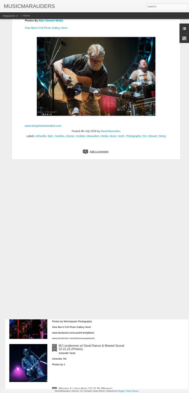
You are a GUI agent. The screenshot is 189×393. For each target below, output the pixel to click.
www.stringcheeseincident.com (43, 88)
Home (26, 15)
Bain (50, 98)
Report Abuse (132, 391)
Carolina (59, 98)
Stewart (152, 98)
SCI (144, 98)
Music (113, 98)
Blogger (121, 391)
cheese (70, 98)
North (121, 98)
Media (104, 98)
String (162, 98)
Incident (80, 98)
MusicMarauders (110, 93)
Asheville (41, 98)
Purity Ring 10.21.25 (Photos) (79, 259)
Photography (133, 98)
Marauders (93, 98)
